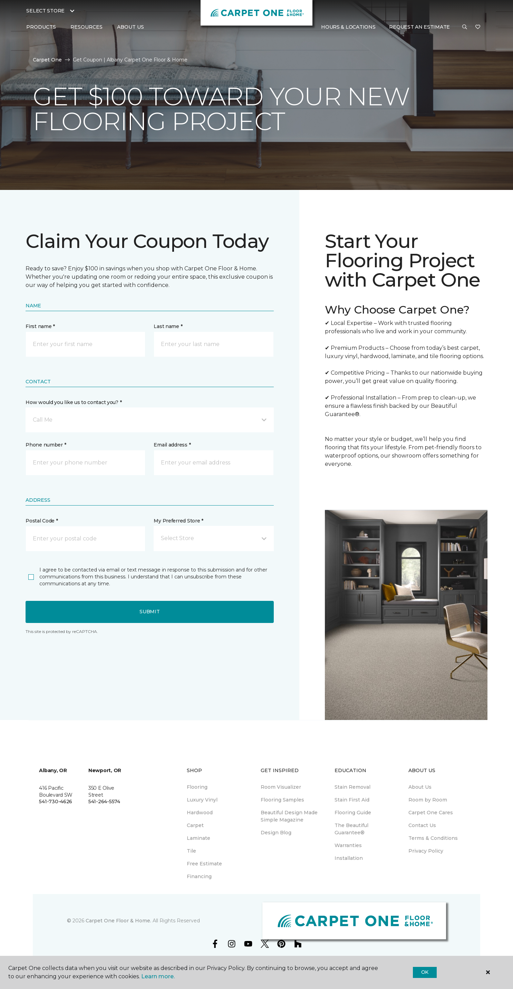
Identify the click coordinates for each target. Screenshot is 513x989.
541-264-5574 (104, 801)
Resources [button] (86, 27)
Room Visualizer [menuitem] (281, 787)
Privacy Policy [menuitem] (425, 851)
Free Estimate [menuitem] (204, 864)
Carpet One (47, 60)
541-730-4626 (55, 801)
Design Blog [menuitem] (276, 832)
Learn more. (158, 976)
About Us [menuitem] (420, 787)
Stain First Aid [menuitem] (352, 800)
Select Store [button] (45, 11)
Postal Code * (42, 520)
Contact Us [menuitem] (422, 825)
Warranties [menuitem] (348, 845)
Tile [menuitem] (191, 851)
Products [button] (41, 27)
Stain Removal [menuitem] (352, 787)
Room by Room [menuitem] (427, 800)
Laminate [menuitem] (198, 838)
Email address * (172, 444)
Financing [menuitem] (199, 876)
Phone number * (46, 444)
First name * (40, 326)
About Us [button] (130, 27)
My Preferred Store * (178, 520)
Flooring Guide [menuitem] (353, 812)
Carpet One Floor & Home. (118, 921)
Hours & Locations (348, 27)
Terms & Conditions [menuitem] (433, 838)
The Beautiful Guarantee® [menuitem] (351, 829)
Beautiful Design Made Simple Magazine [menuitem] (289, 816)
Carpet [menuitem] (195, 825)
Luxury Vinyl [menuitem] (202, 800)
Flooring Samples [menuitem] (282, 800)
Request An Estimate (419, 27)
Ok (424, 972)
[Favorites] (477, 27)
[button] (464, 27)
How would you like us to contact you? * (74, 402)
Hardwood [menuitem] (200, 812)
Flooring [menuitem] (197, 787)
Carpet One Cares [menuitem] (430, 812)
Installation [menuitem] (349, 858)
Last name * (168, 326)
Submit (149, 611)
